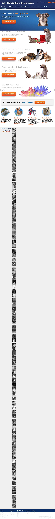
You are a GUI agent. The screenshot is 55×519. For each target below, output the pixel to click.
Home (2, 510)
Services (18, 6)
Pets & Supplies (10, 6)
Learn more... (3, 122)
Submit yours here (6, 131)
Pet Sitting (28, 513)
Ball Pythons (4, 8)
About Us (3, 6)
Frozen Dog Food (45, 6)
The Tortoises (12, 514)
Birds (18, 512)
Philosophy (12, 512)
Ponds (22, 6)
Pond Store (34, 511)
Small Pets (19, 514)
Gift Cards (32, 6)
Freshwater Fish (20, 511)
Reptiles (18, 513)
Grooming (28, 512)
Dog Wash (28, 511)
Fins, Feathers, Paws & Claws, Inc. (17, 2)
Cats (18, 516)
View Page (40, 102)
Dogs (18, 515)
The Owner (12, 513)
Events (26, 6)
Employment (3, 514)
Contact (37, 6)
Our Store (12, 511)
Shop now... (44, 122)
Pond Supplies (35, 512)
